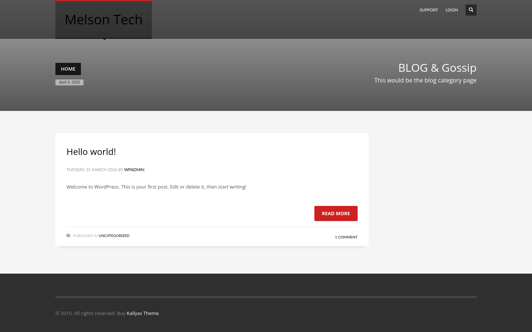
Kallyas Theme (143, 313)
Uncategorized (114, 235)
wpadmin (134, 169)
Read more (336, 213)
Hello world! (91, 151)
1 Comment (346, 237)
